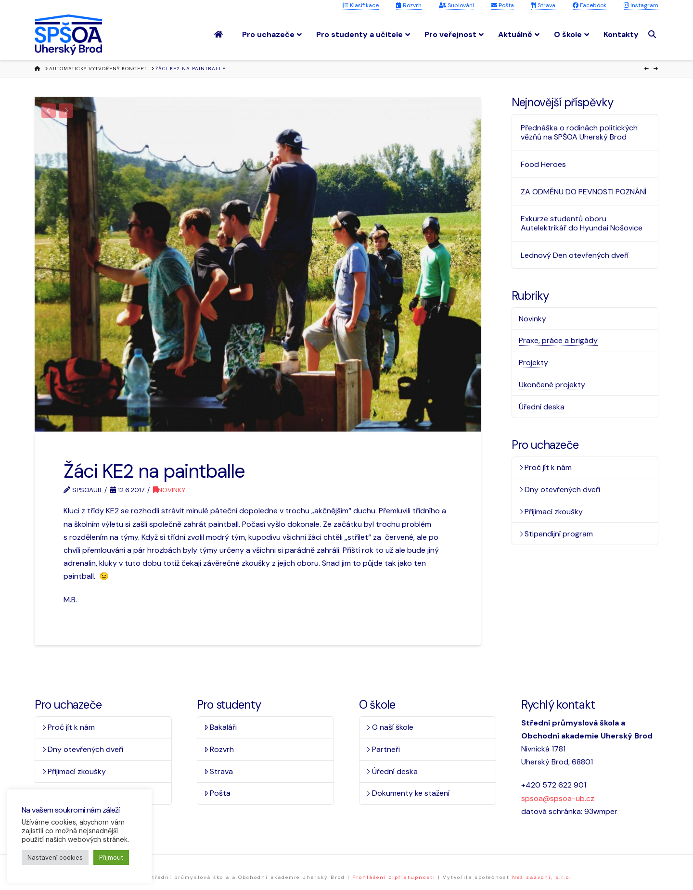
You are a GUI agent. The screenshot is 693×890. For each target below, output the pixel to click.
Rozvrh (409, 5)
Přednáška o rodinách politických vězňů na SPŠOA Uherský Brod (579, 132)
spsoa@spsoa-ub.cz (557, 798)
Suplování (456, 5)
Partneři (383, 749)
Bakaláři (220, 727)
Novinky (169, 489)
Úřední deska (542, 407)
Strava (543, 5)
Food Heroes (543, 164)
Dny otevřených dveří (560, 489)
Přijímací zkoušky (551, 512)
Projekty (533, 362)
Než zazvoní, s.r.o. (541, 877)
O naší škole (389, 727)
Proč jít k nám (545, 467)
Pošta (502, 5)
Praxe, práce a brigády (558, 340)
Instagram (641, 5)
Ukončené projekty (552, 385)
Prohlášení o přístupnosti (394, 877)
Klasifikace (361, 5)
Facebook (589, 5)
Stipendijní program (556, 534)
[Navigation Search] (653, 34)
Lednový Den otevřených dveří (575, 255)
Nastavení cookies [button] (55, 857)
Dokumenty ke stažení (407, 793)
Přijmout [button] (111, 857)
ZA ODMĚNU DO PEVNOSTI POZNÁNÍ (583, 191)
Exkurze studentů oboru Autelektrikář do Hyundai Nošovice (581, 223)
